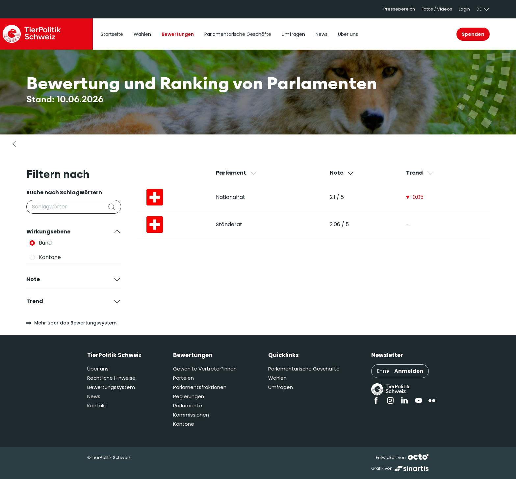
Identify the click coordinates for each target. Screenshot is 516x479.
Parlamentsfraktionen (199, 387)
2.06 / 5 (339, 224)
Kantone (183, 423)
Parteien (183, 377)
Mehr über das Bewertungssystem (71, 323)
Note (342, 173)
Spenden (473, 34)
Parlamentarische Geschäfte (304, 368)
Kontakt (97, 405)
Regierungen (188, 396)
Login (464, 9)
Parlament (236, 173)
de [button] (483, 9)
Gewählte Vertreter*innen (205, 368)
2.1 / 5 (337, 197)
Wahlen (277, 377)
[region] (326, 203)
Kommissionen (191, 414)
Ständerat (229, 224)
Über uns (98, 368)
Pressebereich (399, 9)
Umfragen (280, 387)
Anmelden (408, 371)
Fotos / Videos (437, 9)
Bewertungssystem (111, 387)
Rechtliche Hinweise (111, 377)
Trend (420, 173)
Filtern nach (58, 174)
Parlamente (187, 405)
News (93, 396)
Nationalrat (230, 197)
